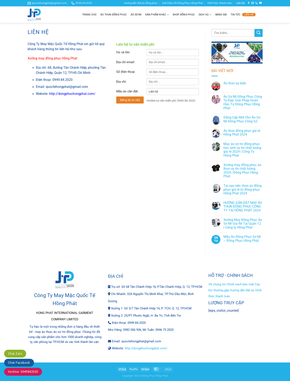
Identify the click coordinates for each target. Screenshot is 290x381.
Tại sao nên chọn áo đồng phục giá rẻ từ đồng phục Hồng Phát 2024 (242, 189)
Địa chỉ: (121, 82)
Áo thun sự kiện (234, 83)
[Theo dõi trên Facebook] (249, 3)
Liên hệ (240, 3)
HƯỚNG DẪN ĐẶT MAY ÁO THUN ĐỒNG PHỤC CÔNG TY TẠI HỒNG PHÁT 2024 (242, 206)
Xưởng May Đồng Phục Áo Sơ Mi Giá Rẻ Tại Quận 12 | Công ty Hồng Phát (242, 223)
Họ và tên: (123, 52)
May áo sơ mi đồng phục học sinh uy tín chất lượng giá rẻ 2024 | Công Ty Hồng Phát (242, 149)
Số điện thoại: (125, 72)
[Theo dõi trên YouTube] (260, 3)
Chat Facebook (19, 363)
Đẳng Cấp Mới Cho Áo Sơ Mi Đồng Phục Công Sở (241, 119)
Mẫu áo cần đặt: (127, 91)
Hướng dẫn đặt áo (242, 290)
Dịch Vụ (205, 15)
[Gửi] (259, 33)
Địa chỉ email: (125, 62)
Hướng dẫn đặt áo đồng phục (141, 3)
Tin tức (235, 14)
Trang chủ (89, 14)
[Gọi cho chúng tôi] (256, 3)
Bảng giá (221, 14)
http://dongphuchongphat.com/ (72, 94)
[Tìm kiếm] (259, 14)
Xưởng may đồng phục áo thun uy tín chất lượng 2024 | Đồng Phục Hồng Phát (242, 170)
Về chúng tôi (217, 284)
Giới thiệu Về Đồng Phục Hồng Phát (182, 3)
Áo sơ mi (136, 14)
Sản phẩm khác (157, 15)
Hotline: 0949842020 (23, 372)
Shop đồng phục (184, 14)
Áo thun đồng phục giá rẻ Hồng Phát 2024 (241, 133)
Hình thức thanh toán (219, 3)
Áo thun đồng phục (113, 14)
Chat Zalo (15, 353)
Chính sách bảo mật (240, 284)
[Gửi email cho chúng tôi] (252, 3)
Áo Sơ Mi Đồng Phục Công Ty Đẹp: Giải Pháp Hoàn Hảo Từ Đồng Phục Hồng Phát (242, 102)
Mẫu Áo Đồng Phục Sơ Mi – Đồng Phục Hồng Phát (242, 239)
